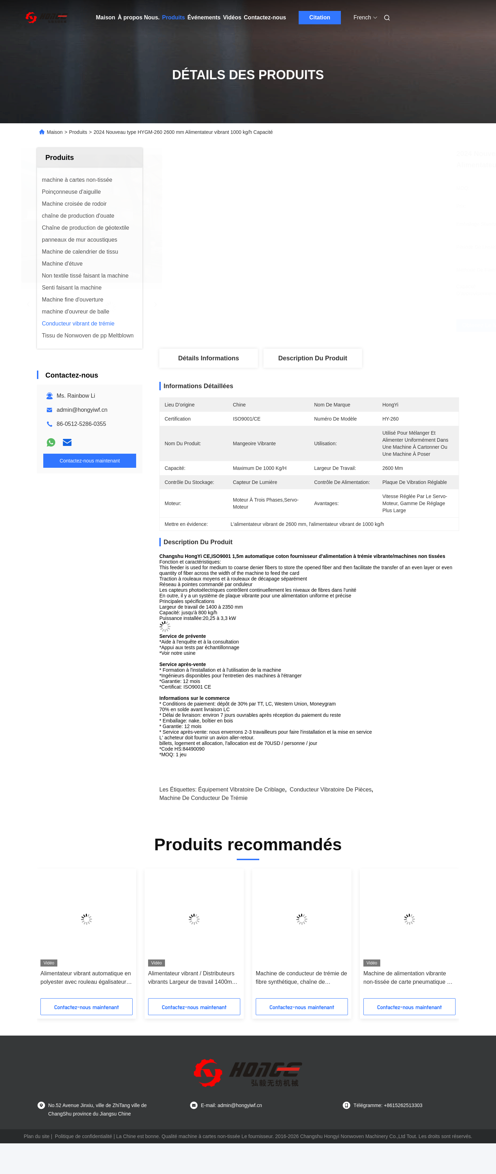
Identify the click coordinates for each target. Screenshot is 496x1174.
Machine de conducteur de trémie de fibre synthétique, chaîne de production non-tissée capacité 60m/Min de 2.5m (301, 978)
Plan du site (37, 1136)
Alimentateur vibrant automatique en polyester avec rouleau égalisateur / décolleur (85, 978)
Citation (319, 17)
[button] (53, 936)
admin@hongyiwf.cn (82, 410)
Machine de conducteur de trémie (203, 798)
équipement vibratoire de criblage (241, 790)
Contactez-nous (265, 17)
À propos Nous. (139, 17)
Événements (204, 17)
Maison (105, 17)
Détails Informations (208, 358)
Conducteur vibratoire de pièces (331, 790)
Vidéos (232, 17)
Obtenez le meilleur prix (357, 325)
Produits (173, 17)
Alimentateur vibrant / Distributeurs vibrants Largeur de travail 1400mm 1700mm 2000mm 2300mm (192, 978)
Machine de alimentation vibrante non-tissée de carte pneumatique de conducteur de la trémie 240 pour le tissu (408, 978)
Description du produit (312, 358)
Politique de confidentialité (83, 1136)
